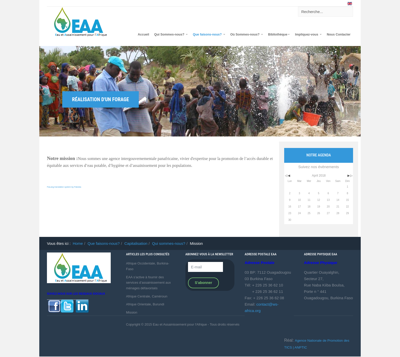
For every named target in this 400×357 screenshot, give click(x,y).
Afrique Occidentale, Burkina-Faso (147, 266)
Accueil (143, 34)
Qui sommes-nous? (168, 243)
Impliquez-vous (308, 34)
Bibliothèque (279, 34)
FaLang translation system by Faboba (64, 187)
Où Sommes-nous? (246, 34)
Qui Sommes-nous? (171, 34)
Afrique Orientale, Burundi (145, 304)
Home (78, 243)
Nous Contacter (339, 34)
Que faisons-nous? (209, 34)
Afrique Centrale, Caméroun (146, 296)
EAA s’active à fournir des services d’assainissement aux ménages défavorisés (148, 282)
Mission (131, 312)
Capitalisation (135, 243)
